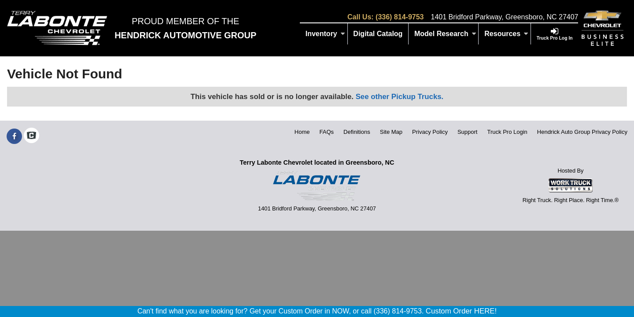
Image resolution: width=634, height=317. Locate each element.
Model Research (445, 33)
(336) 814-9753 (400, 17)
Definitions (356, 132)
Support (467, 132)
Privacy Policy (430, 132)
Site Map (391, 132)
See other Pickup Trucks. (400, 96)
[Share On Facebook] (14, 136)
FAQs (327, 132)
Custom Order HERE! (461, 311)
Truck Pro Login (507, 132)
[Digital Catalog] (378, 33)
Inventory (325, 33)
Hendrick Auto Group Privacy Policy (582, 132)
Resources (506, 33)
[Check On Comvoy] (31, 136)
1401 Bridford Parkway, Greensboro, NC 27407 (504, 17)
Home (302, 132)
